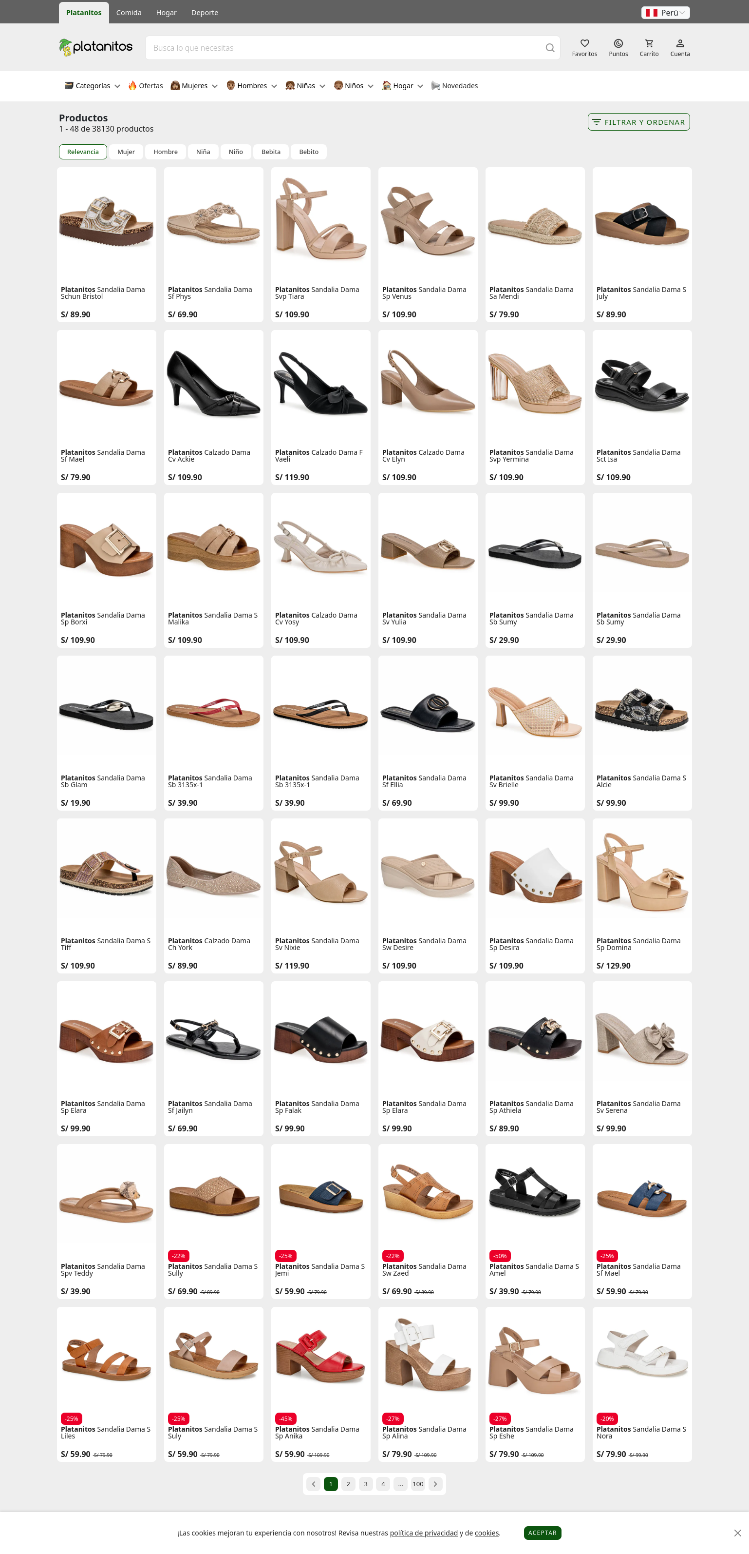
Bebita (271, 152)
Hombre (165, 152)
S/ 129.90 (614, 966)
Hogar (166, 12)
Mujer (126, 152)
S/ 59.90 (290, 1291)
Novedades (454, 86)
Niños (354, 86)
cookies (487, 1532)
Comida (129, 12)
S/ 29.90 (504, 640)
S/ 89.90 (76, 314)
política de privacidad (424, 1532)
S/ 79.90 (504, 314)
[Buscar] (550, 47)
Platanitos (84, 12)
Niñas (305, 86)
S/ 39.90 (183, 803)
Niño (236, 152)
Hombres (251, 86)
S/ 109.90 (292, 314)
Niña (203, 152)
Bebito (308, 152)
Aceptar (542, 1533)
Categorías (92, 86)
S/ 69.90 (183, 314)
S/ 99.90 (504, 803)
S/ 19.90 (76, 803)
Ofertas (145, 86)
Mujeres (194, 86)
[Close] (738, 1533)
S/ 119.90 (292, 477)
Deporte (204, 12)
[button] (665, 12)
